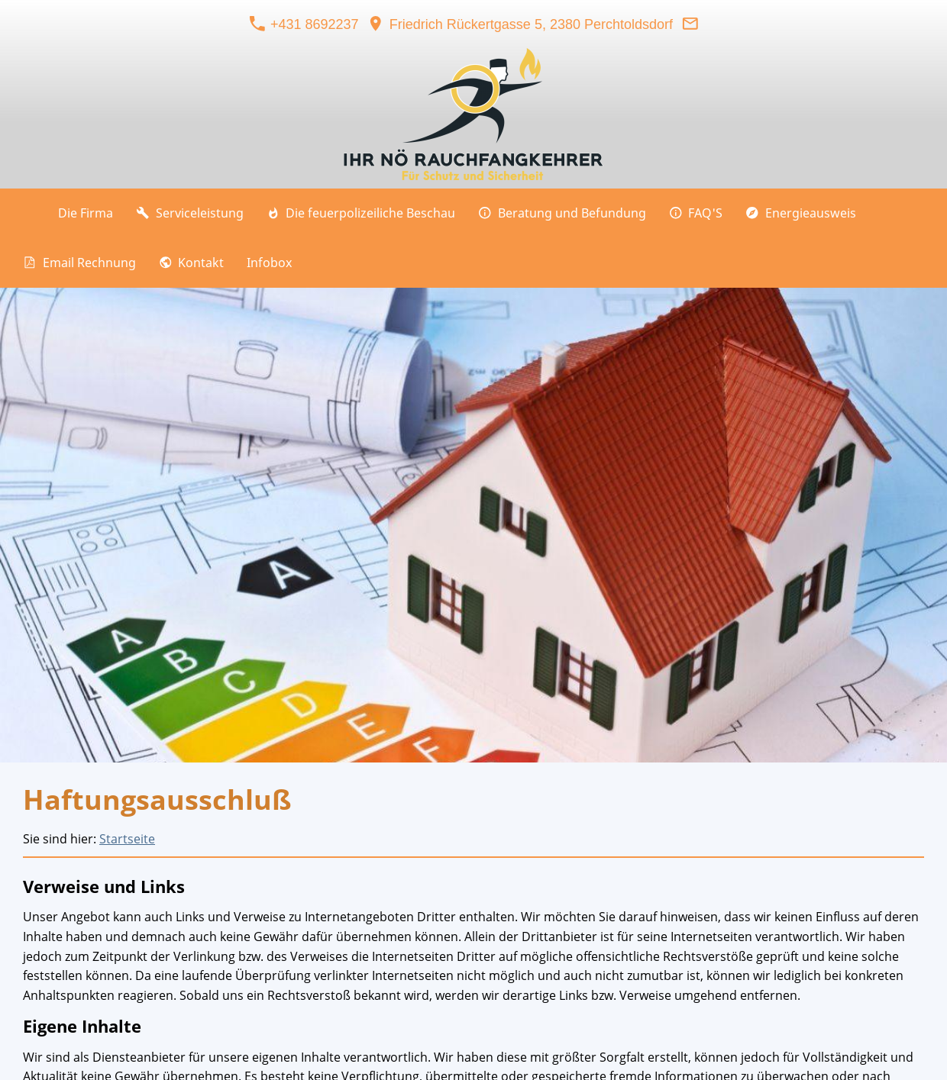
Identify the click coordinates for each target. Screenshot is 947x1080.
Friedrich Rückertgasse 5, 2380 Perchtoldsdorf (520, 24)
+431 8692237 (304, 24)
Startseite (127, 838)
